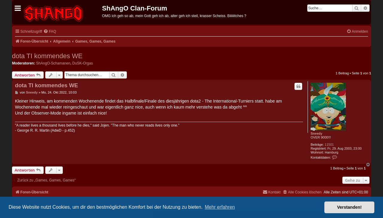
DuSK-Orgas (82, 63)
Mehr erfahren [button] (220, 207)
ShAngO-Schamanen (53, 63)
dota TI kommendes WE (47, 56)
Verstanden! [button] (349, 207)
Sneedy (316, 133)
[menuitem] (49, 32)
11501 (329, 144)
